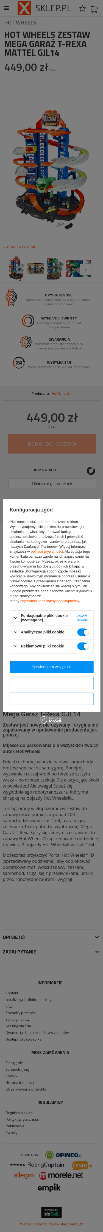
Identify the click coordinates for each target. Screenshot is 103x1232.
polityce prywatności (47, 551)
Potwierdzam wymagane (51, 699)
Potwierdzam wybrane (52, 683)
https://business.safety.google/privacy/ (50, 601)
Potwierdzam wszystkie (51, 667)
